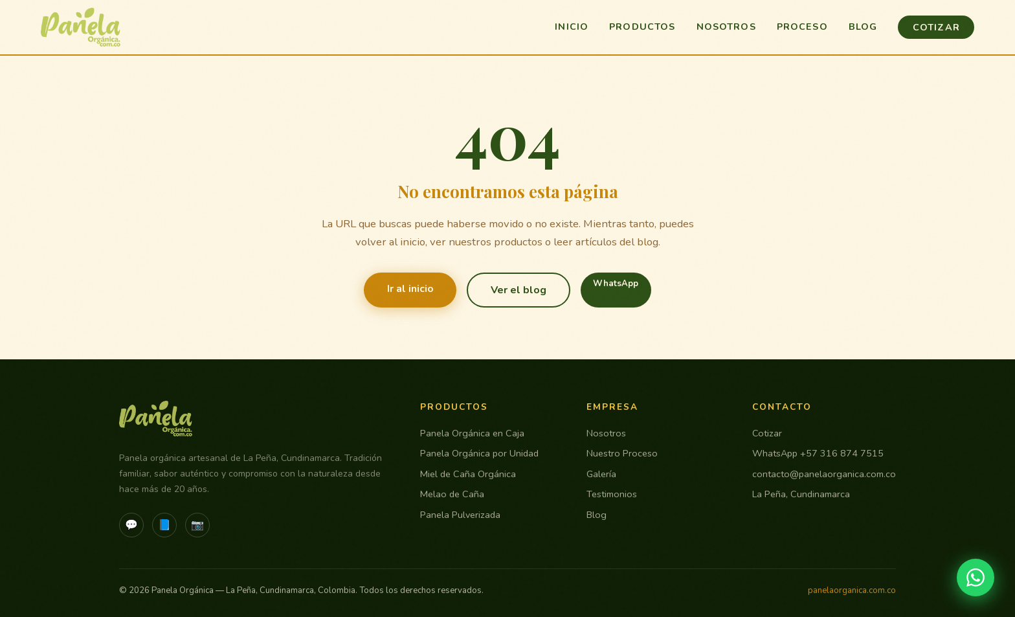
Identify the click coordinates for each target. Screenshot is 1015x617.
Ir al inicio (410, 289)
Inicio (571, 26)
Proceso (802, 26)
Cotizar (936, 27)
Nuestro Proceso (622, 453)
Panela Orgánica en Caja (472, 433)
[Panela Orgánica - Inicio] (81, 27)
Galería (601, 473)
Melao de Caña (452, 494)
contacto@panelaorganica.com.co (824, 473)
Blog (863, 26)
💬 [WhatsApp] (131, 525)
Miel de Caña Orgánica (468, 473)
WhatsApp (615, 283)
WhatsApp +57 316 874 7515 (818, 453)
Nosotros (726, 26)
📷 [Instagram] (197, 525)
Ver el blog (518, 290)
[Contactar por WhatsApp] (975, 577)
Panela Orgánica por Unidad (479, 453)
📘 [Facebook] (164, 525)
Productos (642, 26)
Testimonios (611, 494)
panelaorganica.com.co (852, 590)
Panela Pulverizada (460, 514)
